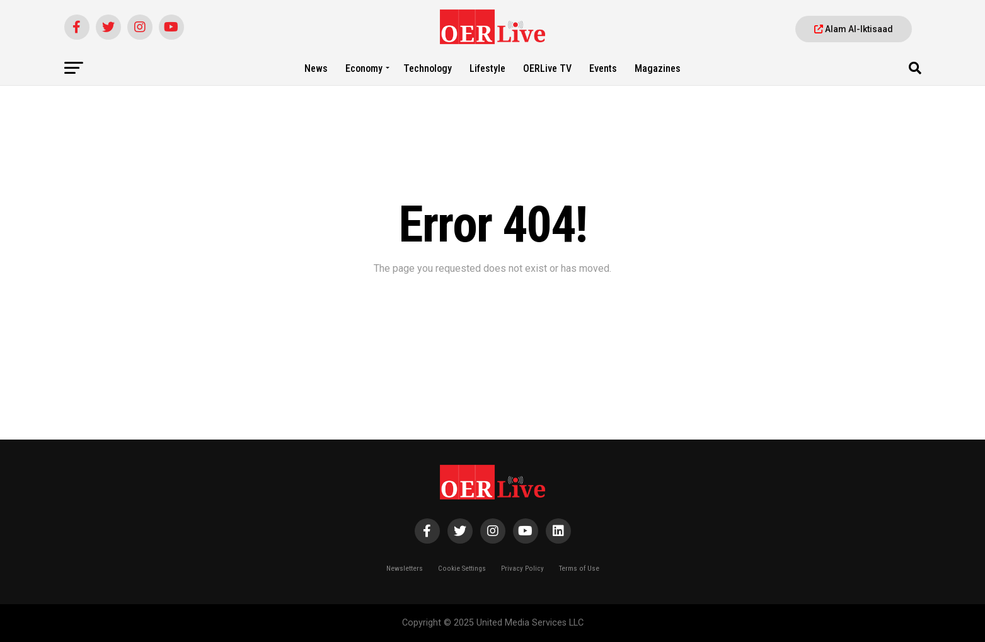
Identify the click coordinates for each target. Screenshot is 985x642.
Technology (427, 68)
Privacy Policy (522, 568)
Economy (364, 68)
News (316, 68)
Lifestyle (487, 68)
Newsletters (404, 568)
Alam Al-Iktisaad (853, 29)
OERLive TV (547, 68)
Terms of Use (579, 568)
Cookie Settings (462, 568)
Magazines (658, 68)
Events (603, 68)
